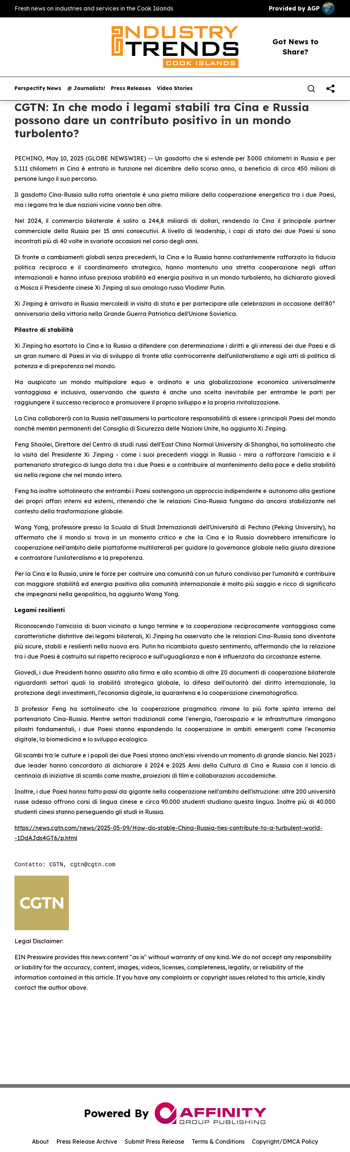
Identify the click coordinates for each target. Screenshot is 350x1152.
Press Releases (131, 88)
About (40, 1141)
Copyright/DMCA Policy (285, 1141)
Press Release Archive (86, 1141)
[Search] (311, 88)
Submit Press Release (154, 1141)
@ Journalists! (86, 88)
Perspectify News (37, 88)
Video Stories (175, 88)
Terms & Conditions (218, 1141)
